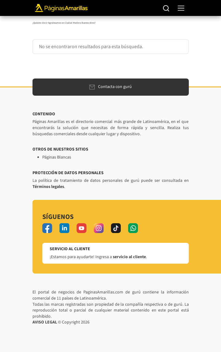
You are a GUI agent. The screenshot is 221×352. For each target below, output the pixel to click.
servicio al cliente (129, 257)
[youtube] (81, 228)
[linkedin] (64, 228)
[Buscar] (166, 7)
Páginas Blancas (56, 157)
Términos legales (48, 187)
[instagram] (99, 228)
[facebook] (47, 228)
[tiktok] (116, 228)
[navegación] (181, 8)
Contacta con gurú (110, 87)
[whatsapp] (133, 228)
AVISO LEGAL (44, 322)
